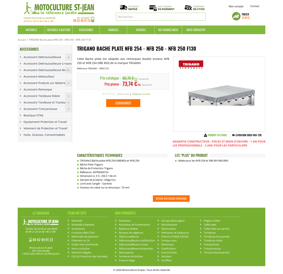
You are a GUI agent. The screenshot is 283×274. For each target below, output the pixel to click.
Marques (113, 30)
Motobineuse (169, 224)
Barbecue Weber (128, 228)
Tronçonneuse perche (216, 252)
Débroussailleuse (129, 236)
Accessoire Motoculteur (39, 76)
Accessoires (86, 30)
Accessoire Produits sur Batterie (48, 83)
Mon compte (236, 6)
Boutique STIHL (34, 115)
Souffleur (166, 260)
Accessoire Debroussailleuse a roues (48, 63)
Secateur (166, 256)
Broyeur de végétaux (131, 232)
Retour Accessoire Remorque (171, 198)
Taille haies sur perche (216, 228)
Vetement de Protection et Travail (45, 128)
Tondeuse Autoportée (217, 236)
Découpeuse (126, 252)
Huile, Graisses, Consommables (44, 135)
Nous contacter (196, 30)
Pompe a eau (169, 240)
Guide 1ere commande (85, 244)
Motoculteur (168, 228)
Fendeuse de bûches (131, 256)
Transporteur (211, 244)
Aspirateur (125, 220)
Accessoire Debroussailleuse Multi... (48, 70)
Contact (254, 6)
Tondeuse (209, 232)
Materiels (31, 30)
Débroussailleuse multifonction (137, 240)
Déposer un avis (141, 94)
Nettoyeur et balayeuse (175, 232)
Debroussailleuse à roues (133, 244)
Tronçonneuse (212, 248)
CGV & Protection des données (89, 256)
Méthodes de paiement (85, 236)
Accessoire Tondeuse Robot (48, 96)
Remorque (167, 244)
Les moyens (166, 8)
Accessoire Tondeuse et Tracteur (48, 102)
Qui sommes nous (168, 30)
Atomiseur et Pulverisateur (134, 224)
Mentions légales (81, 252)
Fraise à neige (127, 260)
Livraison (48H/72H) (83, 232)
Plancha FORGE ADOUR (174, 236)
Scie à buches (169, 252)
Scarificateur (168, 248)
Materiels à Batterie (58, 30)
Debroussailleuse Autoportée (136, 248)
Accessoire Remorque (38, 89)
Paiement (199, 7)
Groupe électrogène (173, 220)
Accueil (22, 39)
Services (141, 30)
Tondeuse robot (213, 240)
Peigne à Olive (212, 220)
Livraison (133, 8)
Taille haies (210, 224)
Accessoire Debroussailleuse (48, 57)
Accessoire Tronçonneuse (48, 109)
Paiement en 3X (81, 240)
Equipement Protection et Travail (45, 122)
